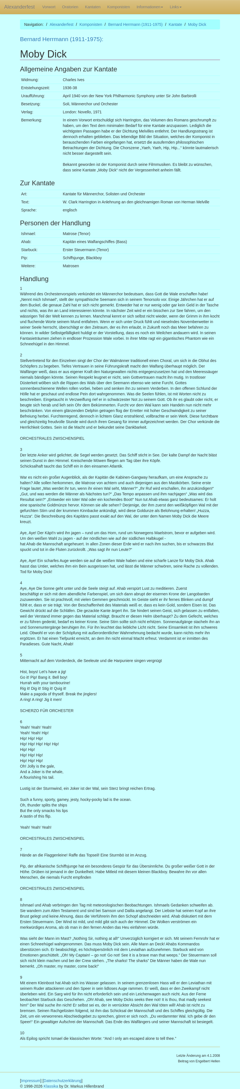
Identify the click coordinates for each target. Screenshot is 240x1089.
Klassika (51, 1086)
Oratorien (70, 7)
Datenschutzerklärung (62, 1080)
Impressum (30, 1080)
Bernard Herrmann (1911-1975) (135, 24)
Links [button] (176, 7)
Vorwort (48, 7)
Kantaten (93, 7)
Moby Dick (197, 24)
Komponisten (118, 7)
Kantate (175, 24)
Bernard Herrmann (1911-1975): (61, 39)
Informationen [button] (150, 7)
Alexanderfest (19, 7)
